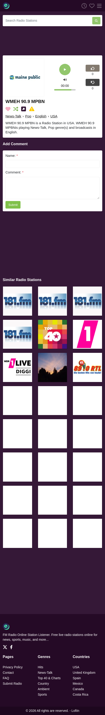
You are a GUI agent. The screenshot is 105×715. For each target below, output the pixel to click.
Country (43, 683)
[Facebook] (12, 646)
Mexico (78, 683)
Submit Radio (12, 683)
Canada (78, 689)
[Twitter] (6, 646)
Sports (42, 694)
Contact (8, 672)
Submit (13, 204)
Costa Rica (80, 694)
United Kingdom (84, 672)
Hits (40, 667)
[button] (65, 79)
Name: (11, 155)
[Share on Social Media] (24, 109)
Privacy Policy (13, 667)
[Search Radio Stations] (47, 20)
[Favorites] (91, 5)
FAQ (6, 678)
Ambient (43, 689)
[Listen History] (83, 5)
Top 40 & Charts (49, 678)
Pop (28, 116)
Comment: (14, 172)
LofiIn (75, 710)
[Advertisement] (52, 40)
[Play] (65, 70)
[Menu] (98, 5)
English (40, 116)
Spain (77, 678)
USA (53, 116)
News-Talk (13, 116)
